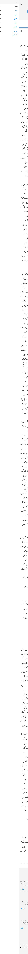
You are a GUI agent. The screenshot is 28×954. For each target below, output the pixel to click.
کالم (14, 11)
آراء (16, 15)
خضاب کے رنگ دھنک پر (20, 894)
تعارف (18, 11)
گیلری (12, 15)
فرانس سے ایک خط (22, 913)
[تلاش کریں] (2, 4)
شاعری (9, 11)
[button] (2, 31)
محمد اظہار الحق (14, 6)
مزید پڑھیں (3, 888)
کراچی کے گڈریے (22, 874)
